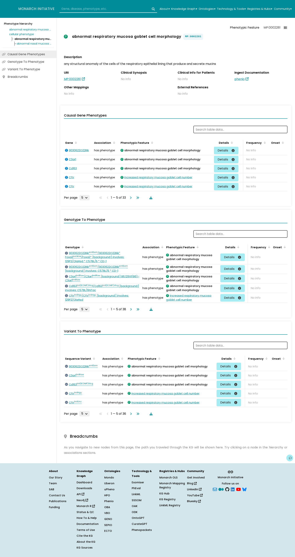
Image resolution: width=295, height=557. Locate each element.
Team (53, 483)
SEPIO (108, 525)
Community (283, 9)
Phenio (109, 501)
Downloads (84, 488)
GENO (108, 519)
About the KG (86, 542)
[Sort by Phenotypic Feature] (151, 142)
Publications (57, 501)
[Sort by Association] (113, 142)
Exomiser (138, 482)
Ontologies (207, 9)
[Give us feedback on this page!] (289, 458)
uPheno (109, 489)
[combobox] (108, 9)
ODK (135, 512)
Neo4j (82, 500)
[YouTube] (238, 489)
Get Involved (196, 477)
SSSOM (136, 500)
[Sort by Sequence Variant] (93, 358)
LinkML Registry (169, 505)
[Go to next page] (130, 198)
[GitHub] (227, 489)
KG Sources (85, 547)
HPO (107, 495)
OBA (107, 507)
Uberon (109, 483)
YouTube (195, 495)
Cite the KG (85, 536)
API (80, 494)
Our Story (55, 477)
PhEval (136, 488)
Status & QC (85, 512)
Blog (192, 483)
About (165, 9)
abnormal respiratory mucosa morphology (30, 29)
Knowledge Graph (184, 9)
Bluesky (194, 501)
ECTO (108, 531)
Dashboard (84, 482)
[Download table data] (150, 198)
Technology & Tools (231, 9)
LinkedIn (194, 489)
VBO (107, 513)
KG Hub (164, 493)
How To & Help (87, 518)
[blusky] (244, 489)
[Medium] (221, 489)
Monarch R (86, 506)
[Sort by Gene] (75, 142)
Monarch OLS (168, 477)
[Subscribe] (215, 489)
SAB (51, 489)
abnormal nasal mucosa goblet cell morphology (34, 43)
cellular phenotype (21, 34)
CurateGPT (139, 524)
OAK (135, 506)
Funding (54, 507)
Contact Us (57, 495)
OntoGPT (138, 518)
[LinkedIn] (233, 489)
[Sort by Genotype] (82, 247)
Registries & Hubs (259, 9)
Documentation (88, 524)
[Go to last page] (137, 198)
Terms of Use (86, 530)
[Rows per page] (84, 197)
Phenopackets (142, 530)
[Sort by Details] (231, 142)
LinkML (136, 494)
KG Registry (167, 499)
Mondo (109, 477)
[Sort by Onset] (282, 142)
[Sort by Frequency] (264, 142)
